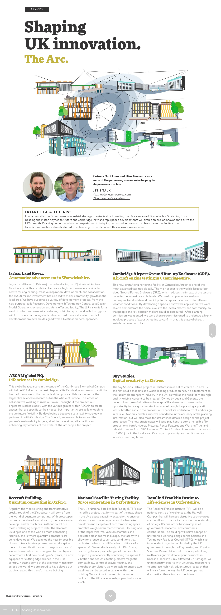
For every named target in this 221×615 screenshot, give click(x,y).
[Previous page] (212, 334)
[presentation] (110, 6)
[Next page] (212, 326)
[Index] (5, 610)
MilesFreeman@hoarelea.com (111, 198)
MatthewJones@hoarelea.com (112, 194)
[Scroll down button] (110, 596)
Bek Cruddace (23, 596)
